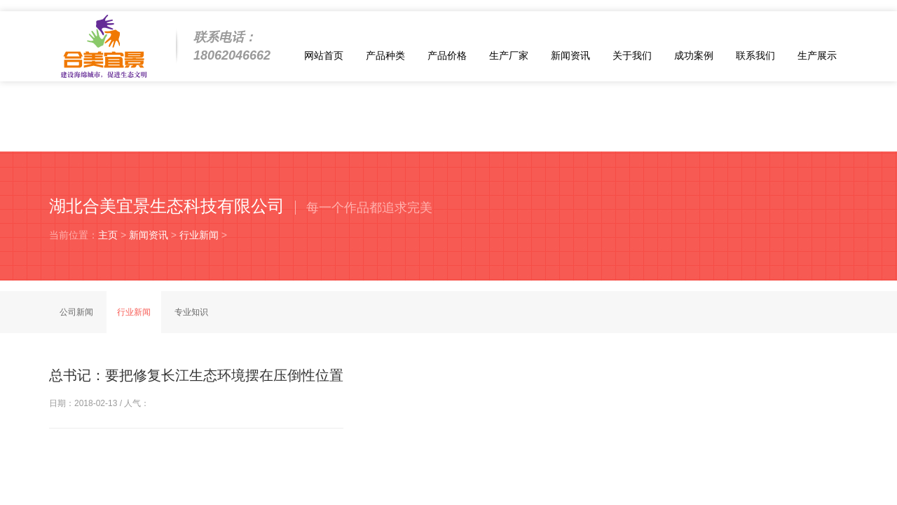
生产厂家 (508, 55)
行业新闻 (199, 235)
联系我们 (755, 55)
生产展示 (817, 55)
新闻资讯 (570, 55)
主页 (108, 235)
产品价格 (447, 55)
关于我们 (632, 55)
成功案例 (693, 55)
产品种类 (385, 55)
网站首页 (323, 55)
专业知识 (191, 312)
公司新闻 (76, 312)
